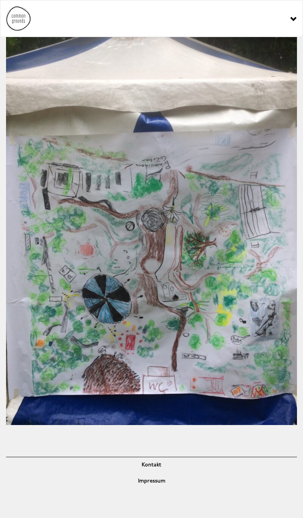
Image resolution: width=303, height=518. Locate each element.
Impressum (151, 481)
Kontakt (151, 465)
